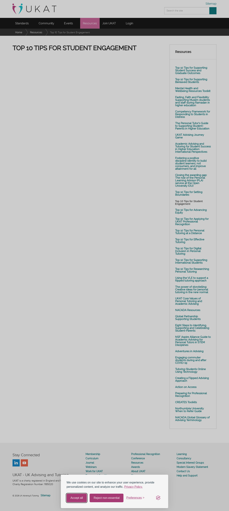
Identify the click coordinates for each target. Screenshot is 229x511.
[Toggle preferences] (135, 497)
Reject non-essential (107, 497)
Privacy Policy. (133, 486)
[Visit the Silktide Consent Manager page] (158, 498)
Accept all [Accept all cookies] (76, 497)
